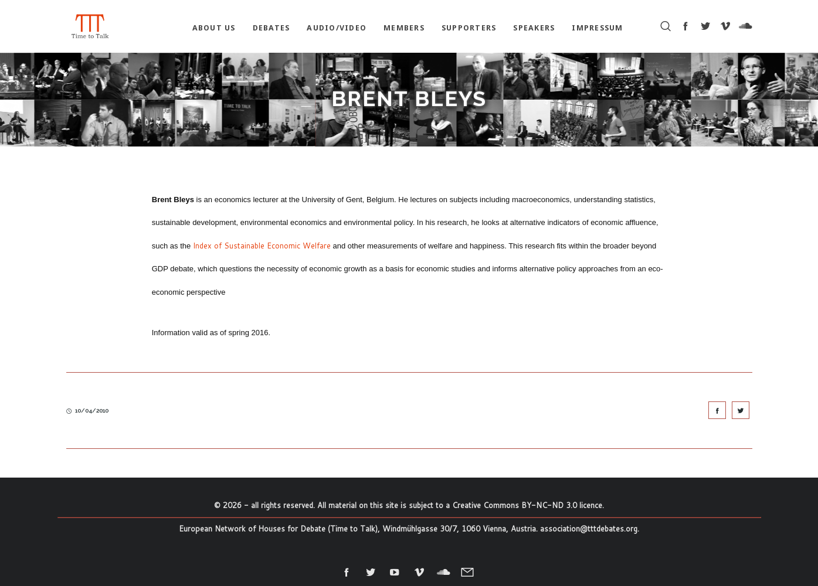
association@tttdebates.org (588, 528)
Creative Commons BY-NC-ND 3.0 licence (527, 505)
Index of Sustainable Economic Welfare (262, 245)
